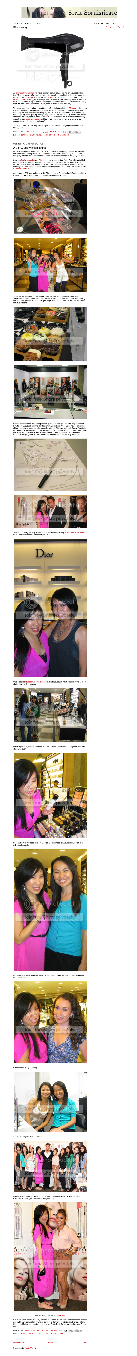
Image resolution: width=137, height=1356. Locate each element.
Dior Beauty (39, 1333)
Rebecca (29, 682)
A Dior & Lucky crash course (29, 147)
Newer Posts (18, 1343)
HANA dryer (72, 108)
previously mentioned (25, 93)
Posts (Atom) (30, 1348)
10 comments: (56, 1330)
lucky (49, 1333)
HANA (50, 97)
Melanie (40, 682)
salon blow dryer (33, 119)
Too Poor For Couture (76, 532)
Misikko (31, 97)
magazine (28, 160)
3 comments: (56, 132)
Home (50, 1343)
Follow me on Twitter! (115, 27)
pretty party (59, 1333)
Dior (41, 160)
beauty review (35, 135)
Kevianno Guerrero (21, 169)
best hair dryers (19, 99)
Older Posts (82, 1343)
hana (58, 135)
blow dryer (49, 135)
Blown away (20, 27)
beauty (24, 135)
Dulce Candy (40, 1196)
